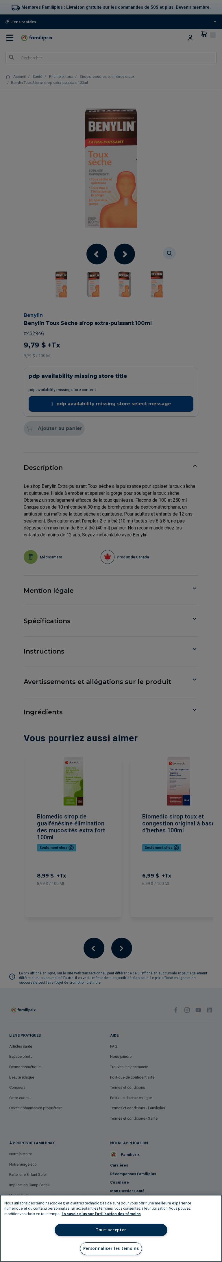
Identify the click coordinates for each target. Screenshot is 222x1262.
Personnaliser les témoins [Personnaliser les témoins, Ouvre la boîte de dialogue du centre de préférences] (111, 1248)
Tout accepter (111, 1229)
